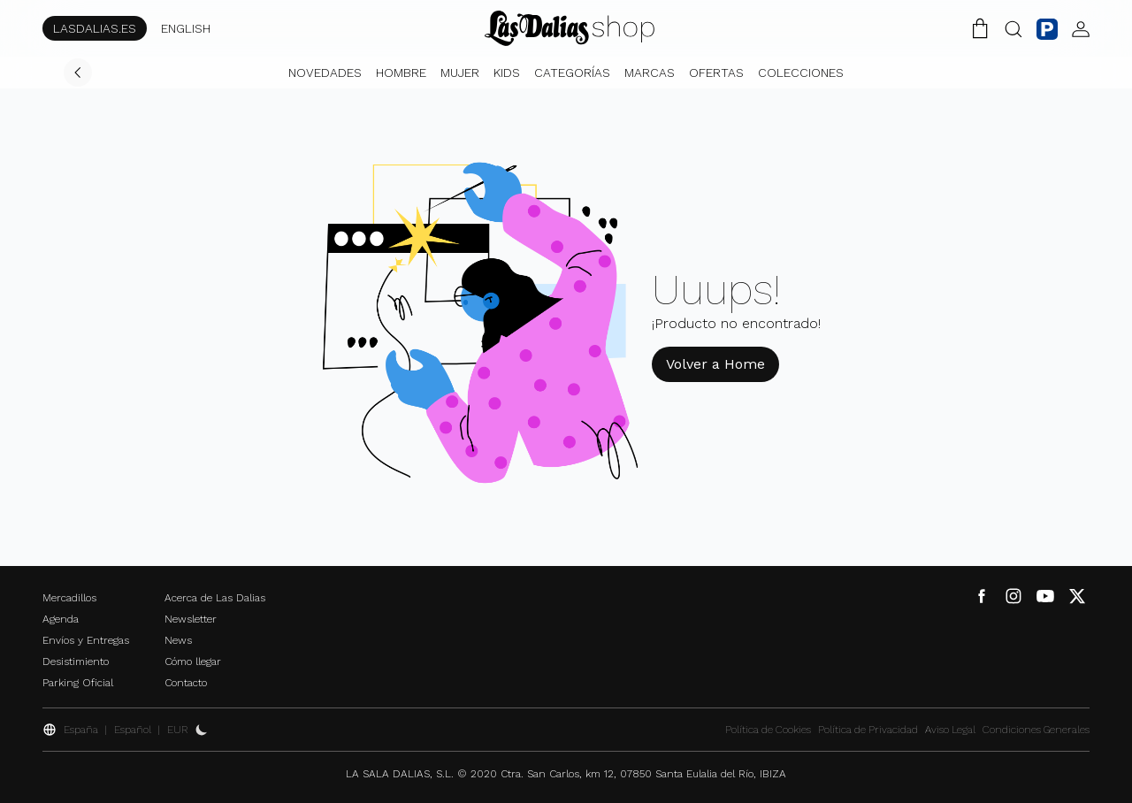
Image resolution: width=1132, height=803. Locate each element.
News (178, 640)
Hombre (401, 72)
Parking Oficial (77, 683)
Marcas (649, 72)
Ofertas (716, 72)
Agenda (60, 619)
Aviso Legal (950, 729)
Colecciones (801, 72)
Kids (506, 72)
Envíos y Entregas (85, 640)
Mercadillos (69, 598)
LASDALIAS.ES (94, 28)
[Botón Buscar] (1013, 28)
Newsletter (190, 619)
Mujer (459, 72)
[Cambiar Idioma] (569, 28)
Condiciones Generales (1036, 729)
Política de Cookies (768, 729)
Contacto (185, 683)
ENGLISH (185, 28)
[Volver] (78, 72)
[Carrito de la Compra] (979, 28)
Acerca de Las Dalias (214, 598)
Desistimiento (75, 661)
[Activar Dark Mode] (202, 730)
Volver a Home (715, 364)
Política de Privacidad (868, 729)
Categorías (572, 72)
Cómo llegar (192, 661)
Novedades (325, 72)
